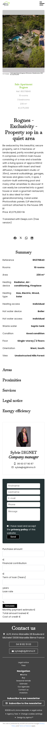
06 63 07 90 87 (25, 463)
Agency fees (12, 714)
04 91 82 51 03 (23, 644)
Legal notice (36, 710)
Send (13, 537)
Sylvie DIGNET (23, 452)
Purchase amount (12, 549)
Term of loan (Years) (14, 577)
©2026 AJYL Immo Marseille (17, 710)
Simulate (10, 606)
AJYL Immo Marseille (17, 634)
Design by (25, 717)
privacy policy (19, 529)
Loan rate (8, 591)
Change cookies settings (31, 714)
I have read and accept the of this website (21, 529)
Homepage (6, 74)
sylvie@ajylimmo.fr (25, 467)
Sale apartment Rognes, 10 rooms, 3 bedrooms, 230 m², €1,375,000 (26, 73)
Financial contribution (15, 563)
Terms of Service (25, 726)
